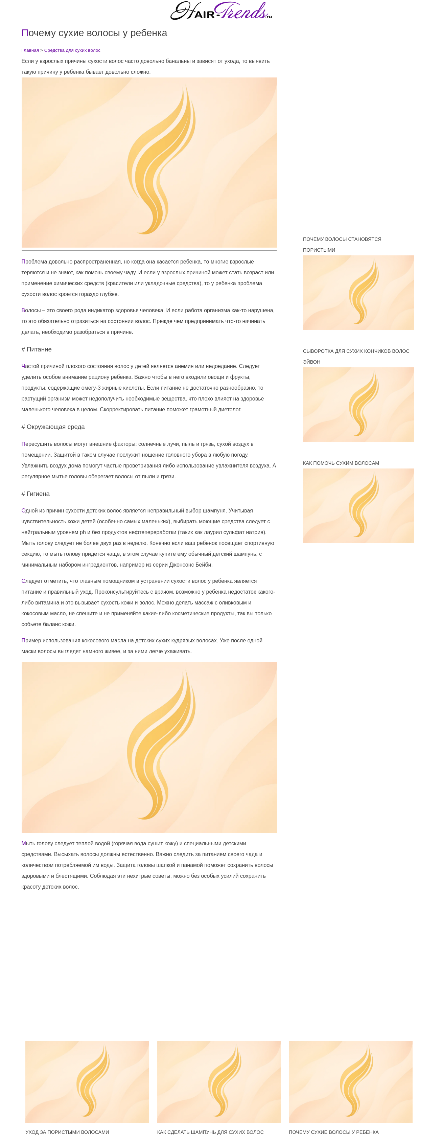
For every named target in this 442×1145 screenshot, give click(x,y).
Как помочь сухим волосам (341, 463)
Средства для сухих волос (72, 50)
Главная (30, 50)
